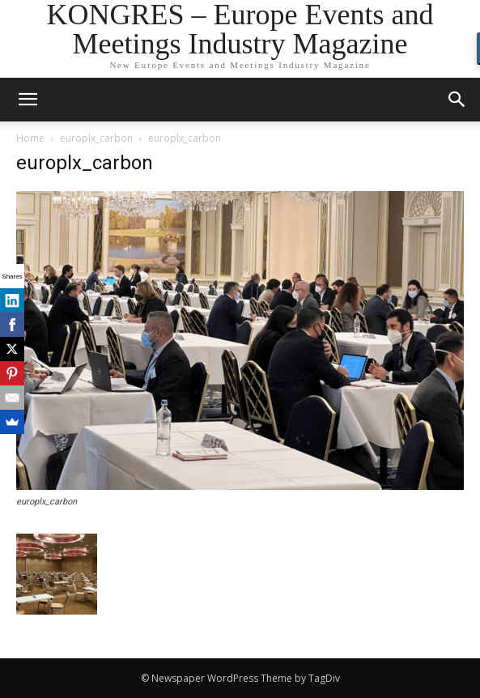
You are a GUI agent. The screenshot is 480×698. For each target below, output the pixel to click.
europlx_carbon (96, 138)
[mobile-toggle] (27, 99)
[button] (457, 99)
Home (30, 138)
